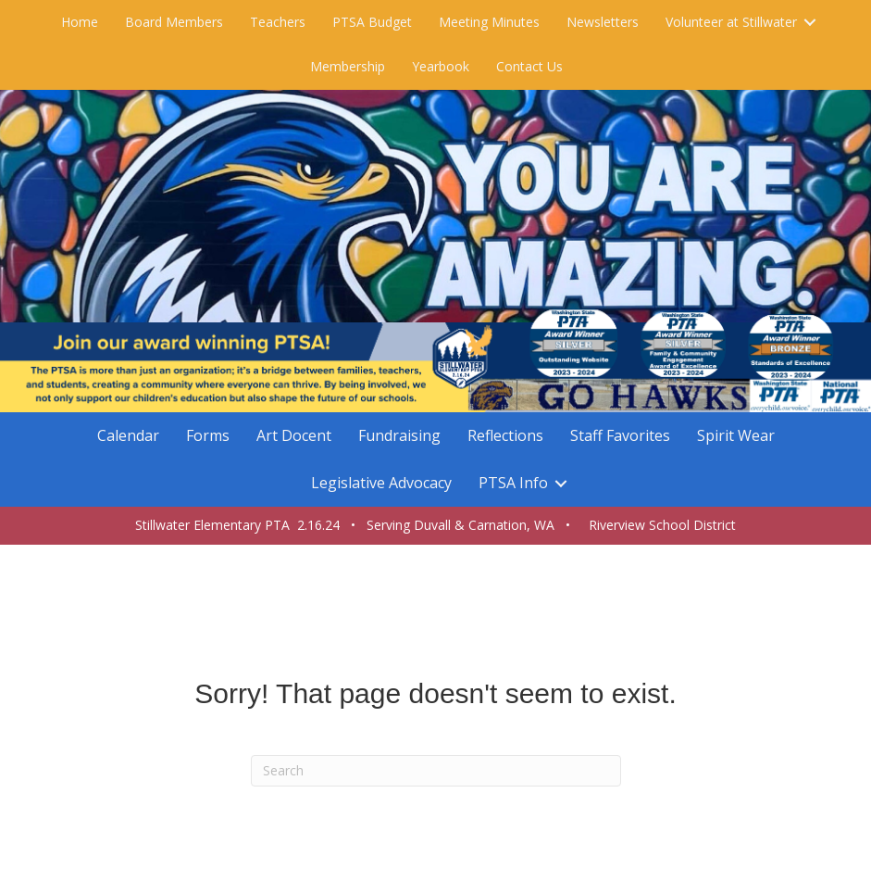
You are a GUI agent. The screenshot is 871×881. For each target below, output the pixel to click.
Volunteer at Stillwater (731, 22)
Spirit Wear (736, 435)
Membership (347, 66)
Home (79, 22)
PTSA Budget (372, 22)
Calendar (128, 435)
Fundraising (399, 435)
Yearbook (440, 66)
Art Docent (293, 435)
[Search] (436, 771)
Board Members (174, 22)
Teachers (277, 22)
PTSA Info (513, 482)
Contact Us (529, 66)
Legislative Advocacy (381, 482)
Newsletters (602, 22)
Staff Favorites (620, 435)
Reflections (505, 435)
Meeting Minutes (489, 22)
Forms (208, 435)
